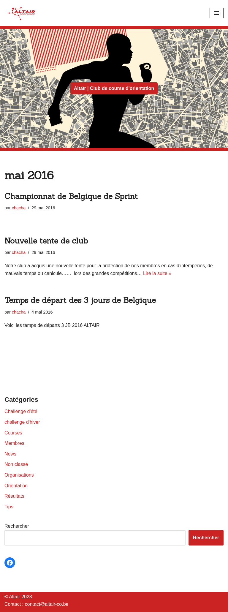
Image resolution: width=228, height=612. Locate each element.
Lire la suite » (157, 273)
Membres (14, 443)
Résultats (14, 496)
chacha (19, 207)
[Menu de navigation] (217, 13)
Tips (8, 506)
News (10, 453)
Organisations (19, 474)
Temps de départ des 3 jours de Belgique (80, 300)
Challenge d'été (20, 411)
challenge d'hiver (22, 422)
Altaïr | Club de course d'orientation (114, 88)
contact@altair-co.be (46, 604)
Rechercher (16, 526)
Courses (13, 432)
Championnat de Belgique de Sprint (71, 196)
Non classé (16, 464)
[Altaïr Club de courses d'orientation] (22, 13)
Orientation (16, 485)
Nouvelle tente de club (46, 241)
